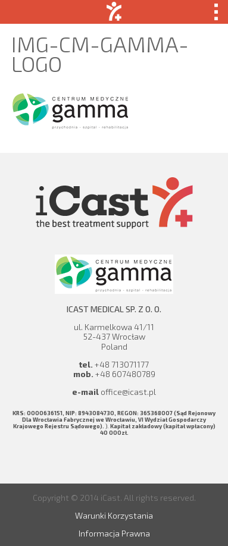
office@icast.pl (128, 392)
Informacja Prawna (114, 533)
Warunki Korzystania (114, 515)
